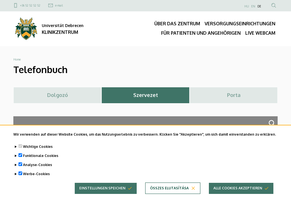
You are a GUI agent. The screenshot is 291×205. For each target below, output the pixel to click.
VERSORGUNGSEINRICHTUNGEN (240, 23)
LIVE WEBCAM (260, 33)
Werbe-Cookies (36, 175)
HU (246, 6)
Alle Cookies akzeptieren (237, 189)
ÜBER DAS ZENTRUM (177, 23)
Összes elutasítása (169, 189)
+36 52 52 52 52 (30, 5)
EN (253, 6)
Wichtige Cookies (38, 148)
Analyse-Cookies (37, 166)
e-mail (59, 5)
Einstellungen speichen (102, 189)
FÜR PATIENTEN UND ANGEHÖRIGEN (201, 33)
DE (259, 6)
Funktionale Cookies (40, 157)
